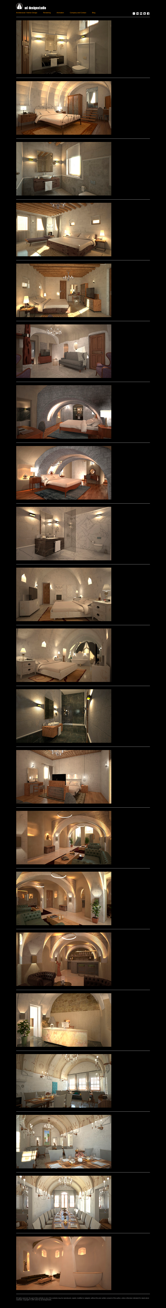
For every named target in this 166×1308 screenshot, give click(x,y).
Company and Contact (78, 13)
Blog (93, 13)
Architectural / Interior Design (26, 13)
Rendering (47, 13)
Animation (60, 13)
